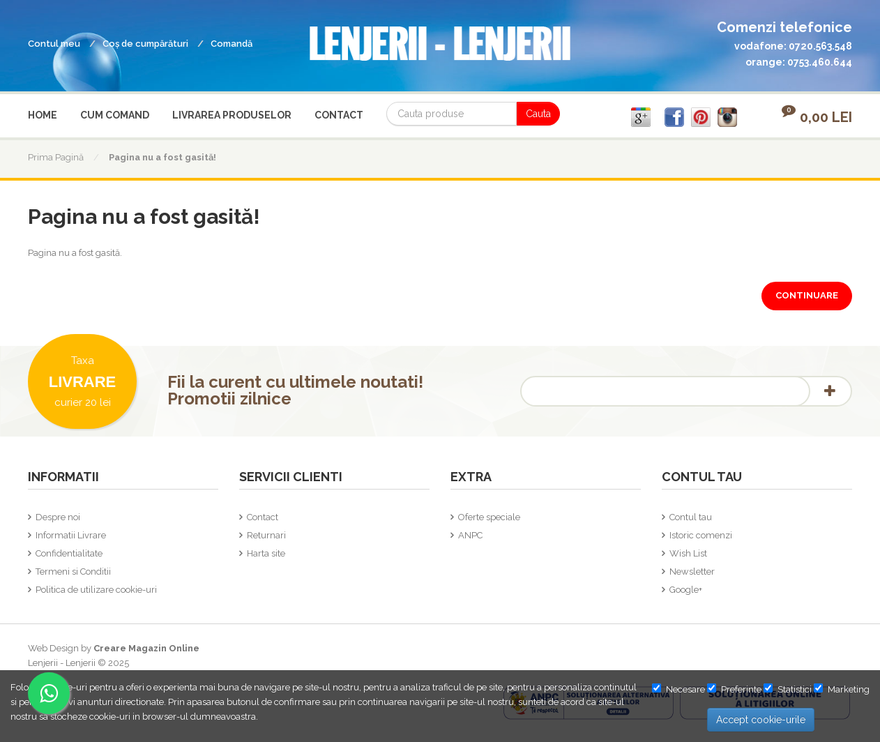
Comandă (231, 43)
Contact (262, 517)
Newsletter (692, 571)
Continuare (806, 295)
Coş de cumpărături (145, 43)
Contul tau (690, 517)
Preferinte (734, 689)
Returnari (266, 535)
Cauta (538, 113)
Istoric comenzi (700, 535)
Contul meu (54, 43)
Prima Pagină (56, 157)
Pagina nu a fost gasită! (162, 157)
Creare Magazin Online (146, 648)
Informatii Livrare (71, 535)
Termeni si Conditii (73, 571)
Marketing (842, 689)
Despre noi (58, 517)
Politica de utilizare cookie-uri (96, 589)
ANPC (470, 535)
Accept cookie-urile (760, 719)
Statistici (788, 689)
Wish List (688, 553)
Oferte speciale (489, 517)
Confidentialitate (69, 553)
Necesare (678, 689)
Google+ (685, 589)
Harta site (266, 553)
